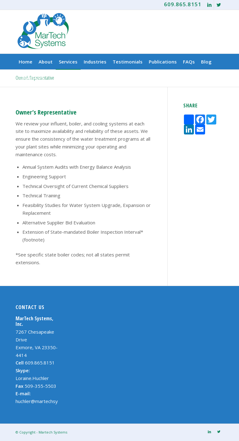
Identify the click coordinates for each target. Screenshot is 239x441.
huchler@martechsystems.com (49, 401)
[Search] (219, 77)
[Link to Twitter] (218, 4)
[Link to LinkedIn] (209, 4)
